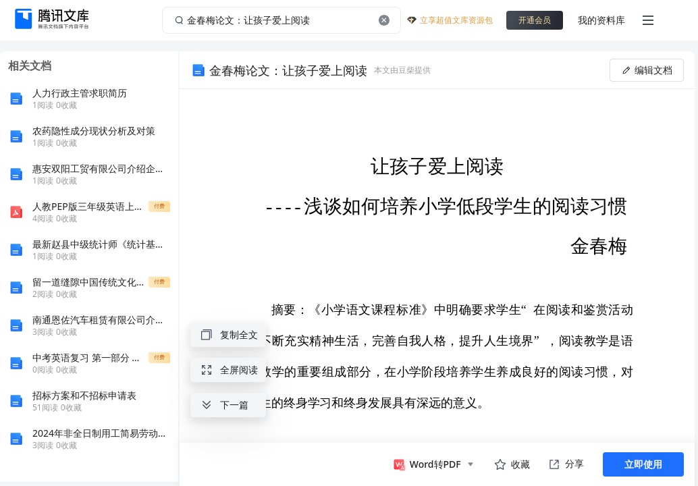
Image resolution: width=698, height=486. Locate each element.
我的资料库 (601, 20)
